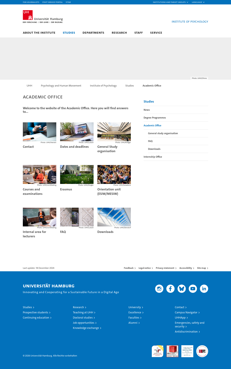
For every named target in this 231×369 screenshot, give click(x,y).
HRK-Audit (186, 346)
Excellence (134, 312)
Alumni (132, 323)
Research (119, 32)
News (147, 109)
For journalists (31, 2)
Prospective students (35, 312)
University (134, 307)
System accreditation (202, 348)
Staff (138, 32)
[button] (171, 2)
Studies (69, 32)
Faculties (133, 317)
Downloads (105, 232)
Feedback (128, 268)
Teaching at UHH (83, 312)
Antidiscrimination (186, 331)
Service (156, 32)
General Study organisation (107, 149)
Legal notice (145, 268)
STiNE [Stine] (68, 2)
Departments (93, 32)
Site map (201, 268)
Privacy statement (165, 268)
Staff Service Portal (52, 2)
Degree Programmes (155, 117)
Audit (169, 346)
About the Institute (39, 32)
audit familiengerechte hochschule (158, 350)
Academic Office (152, 125)
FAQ (63, 232)
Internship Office (153, 156)
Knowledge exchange (86, 328)
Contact (179, 307)
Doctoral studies (83, 317)
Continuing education (36, 317)
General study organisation (163, 133)
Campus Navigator (186, 312)
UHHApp (180, 317)
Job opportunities (83, 323)
